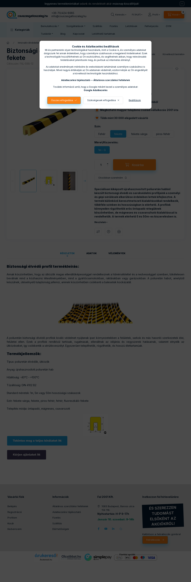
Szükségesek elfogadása (101, 100)
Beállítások (135, 100)
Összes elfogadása (62, 100)
